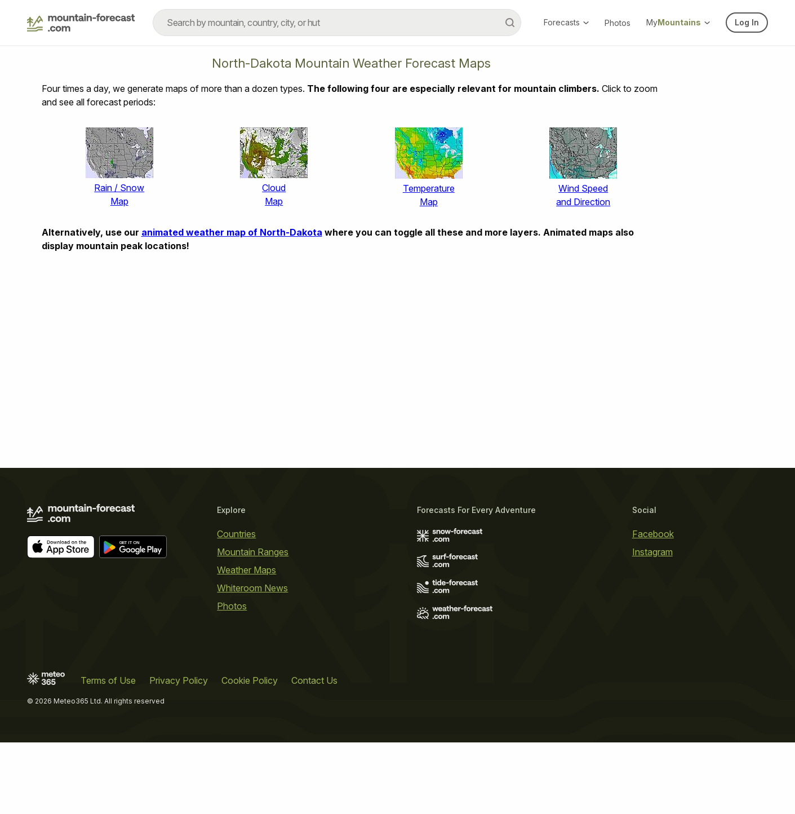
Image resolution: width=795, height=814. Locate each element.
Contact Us (314, 680)
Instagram (652, 552)
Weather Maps (246, 570)
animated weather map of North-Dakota (231, 232)
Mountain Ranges (252, 552)
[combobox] (337, 22)
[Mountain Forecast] (81, 23)
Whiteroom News (252, 588)
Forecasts (566, 22)
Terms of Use (108, 680)
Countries (236, 533)
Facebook (653, 533)
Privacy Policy (178, 680)
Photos (617, 23)
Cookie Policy (249, 680)
